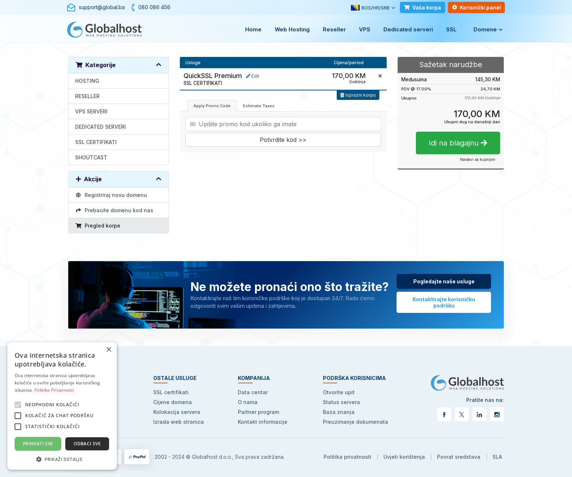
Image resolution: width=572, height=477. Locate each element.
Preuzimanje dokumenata (355, 422)
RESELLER (87, 96)
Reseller (334, 29)
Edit (252, 76)
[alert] (62, 406)
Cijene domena (172, 402)
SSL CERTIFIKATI (96, 142)
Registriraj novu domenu (111, 195)
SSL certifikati (171, 392)
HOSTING (87, 81)
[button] (62, 458)
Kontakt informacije (262, 422)
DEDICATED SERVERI (100, 127)
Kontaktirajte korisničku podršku (444, 302)
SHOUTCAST (91, 157)
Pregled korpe (97, 225)
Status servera (341, 402)
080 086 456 (154, 7)
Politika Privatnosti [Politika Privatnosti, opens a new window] (54, 390)
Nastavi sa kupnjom (477, 159)
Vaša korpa (422, 7)
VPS (364, 29)
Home (253, 29)
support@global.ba (102, 7)
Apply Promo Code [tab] (212, 105)
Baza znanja (339, 412)
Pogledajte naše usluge (444, 281)
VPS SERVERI (91, 111)
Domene (485, 29)
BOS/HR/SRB (370, 8)
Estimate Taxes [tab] (259, 105)
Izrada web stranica (178, 422)
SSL (451, 29)
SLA (497, 457)
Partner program (258, 412)
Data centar (253, 392)
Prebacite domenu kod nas (114, 210)
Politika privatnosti (347, 457)
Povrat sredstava (458, 457)
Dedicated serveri (408, 29)
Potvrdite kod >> (283, 139)
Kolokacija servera (176, 412)
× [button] (108, 350)
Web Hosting (292, 29)
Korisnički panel (476, 7)
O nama (248, 402)
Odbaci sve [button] (87, 444)
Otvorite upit (339, 392)
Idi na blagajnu (458, 143)
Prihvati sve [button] (38, 444)
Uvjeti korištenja (404, 457)
